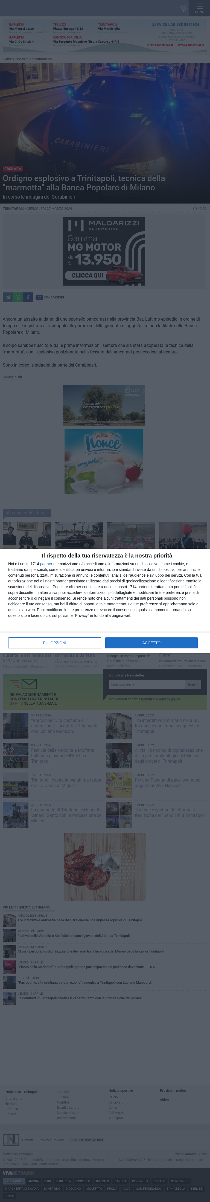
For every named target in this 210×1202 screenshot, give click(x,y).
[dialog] (105, 601)
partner (46, 564)
